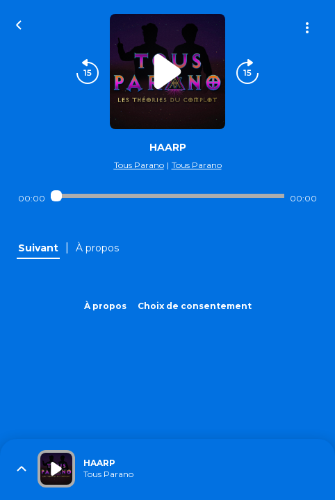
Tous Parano (139, 165)
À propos (105, 306)
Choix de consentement (195, 306)
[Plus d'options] (307, 28)
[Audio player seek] (167, 196)
